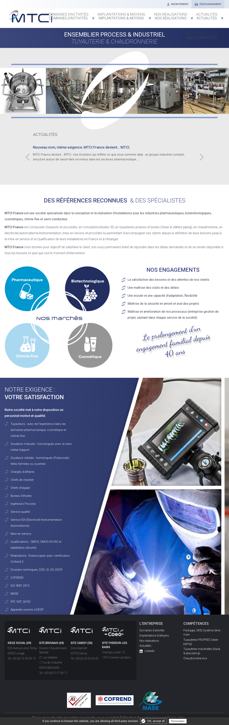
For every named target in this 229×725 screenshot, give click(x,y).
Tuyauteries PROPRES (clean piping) (200, 642)
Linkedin (147, 651)
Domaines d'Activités (78, 15)
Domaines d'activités (152, 630)
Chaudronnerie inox (195, 658)
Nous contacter (209, 15)
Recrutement (174, 4)
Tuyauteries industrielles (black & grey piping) (201, 651)
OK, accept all (156, 721)
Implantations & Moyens (119, 15)
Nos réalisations (157, 15)
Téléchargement (206, 4)
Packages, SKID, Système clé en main (202, 632)
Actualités (183, 15)
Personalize (178, 721)
